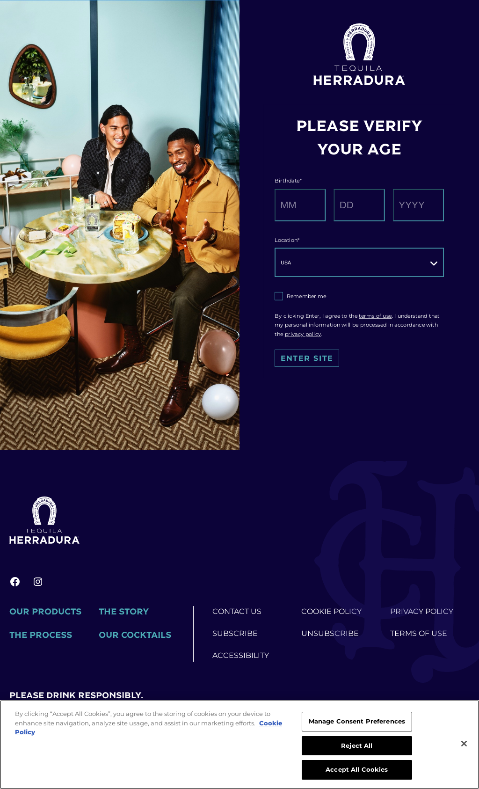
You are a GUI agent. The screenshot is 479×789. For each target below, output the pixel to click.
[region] (239, 744)
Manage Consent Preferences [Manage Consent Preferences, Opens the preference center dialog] (357, 721)
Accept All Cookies (357, 769)
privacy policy (303, 334)
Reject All (356, 745)
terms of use (375, 316)
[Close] (464, 743)
